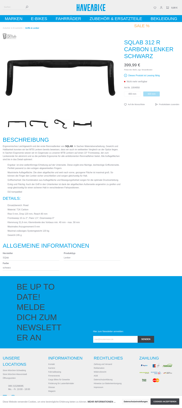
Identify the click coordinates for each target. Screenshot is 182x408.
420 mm (151, 94)
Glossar (51, 387)
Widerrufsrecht (100, 372)
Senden (145, 339)
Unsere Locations (14, 361)
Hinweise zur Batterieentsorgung (108, 383)
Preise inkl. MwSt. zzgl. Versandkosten (138, 70)
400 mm (132, 94)
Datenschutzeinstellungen (136, 401)
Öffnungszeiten (9, 378)
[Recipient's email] (115, 339)
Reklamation (99, 368)
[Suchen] (13, 7)
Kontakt (51, 364)
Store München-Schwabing (14, 370)
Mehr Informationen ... (102, 402)
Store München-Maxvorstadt (15, 374)
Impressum (98, 387)
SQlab (69, 146)
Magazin (51, 391)
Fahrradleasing (54, 372)
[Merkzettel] (155, 7)
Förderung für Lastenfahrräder (61, 383)
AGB (96, 376)
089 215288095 (15, 386)
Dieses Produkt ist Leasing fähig (144, 75)
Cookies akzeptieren (164, 401)
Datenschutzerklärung (103, 379)
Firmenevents (54, 376)
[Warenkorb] (171, 7)
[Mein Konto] (161, 7)
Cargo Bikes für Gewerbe (59, 379)
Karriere (51, 368)
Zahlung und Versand (103, 364)
